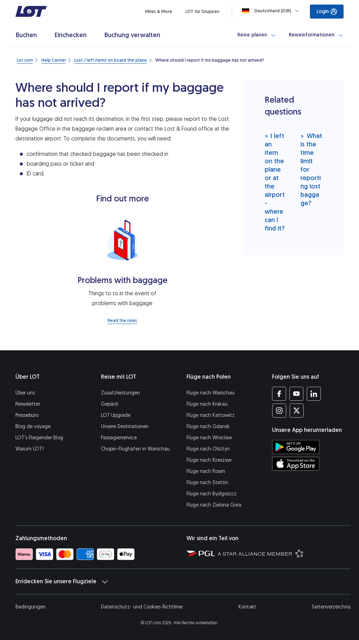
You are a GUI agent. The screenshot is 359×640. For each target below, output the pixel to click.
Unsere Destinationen (125, 426)
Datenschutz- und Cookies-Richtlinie (142, 607)
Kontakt (247, 607)
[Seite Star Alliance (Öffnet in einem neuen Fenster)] (261, 553)
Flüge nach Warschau (211, 393)
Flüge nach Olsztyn (208, 449)
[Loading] (272, 11)
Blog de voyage (32, 426)
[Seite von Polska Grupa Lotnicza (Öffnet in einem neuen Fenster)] (201, 553)
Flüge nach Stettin (207, 483)
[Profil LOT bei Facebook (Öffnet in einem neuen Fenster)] (279, 394)
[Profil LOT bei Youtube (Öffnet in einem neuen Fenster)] (296, 394)
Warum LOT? (29, 449)
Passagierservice (119, 438)
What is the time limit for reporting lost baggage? (311, 169)
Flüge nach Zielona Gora (214, 505)
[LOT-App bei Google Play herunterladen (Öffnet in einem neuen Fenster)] (295, 447)
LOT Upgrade (115, 415)
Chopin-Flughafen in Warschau (135, 449)
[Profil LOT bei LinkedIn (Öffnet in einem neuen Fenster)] (313, 394)
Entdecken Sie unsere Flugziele (61, 581)
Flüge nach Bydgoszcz (212, 494)
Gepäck (109, 404)
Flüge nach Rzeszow (209, 460)
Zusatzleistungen (120, 393)
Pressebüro (27, 415)
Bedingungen (30, 607)
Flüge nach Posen (206, 471)
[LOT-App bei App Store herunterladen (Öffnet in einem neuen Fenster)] (295, 464)
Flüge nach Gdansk (208, 426)
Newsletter (27, 404)
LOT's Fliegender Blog (39, 438)
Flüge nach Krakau (207, 404)
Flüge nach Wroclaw (209, 438)
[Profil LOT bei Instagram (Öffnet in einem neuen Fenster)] (279, 411)
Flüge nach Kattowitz (211, 415)
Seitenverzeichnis (331, 607)
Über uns (25, 393)
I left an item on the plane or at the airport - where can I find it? (275, 182)
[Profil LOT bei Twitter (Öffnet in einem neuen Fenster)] (296, 411)
